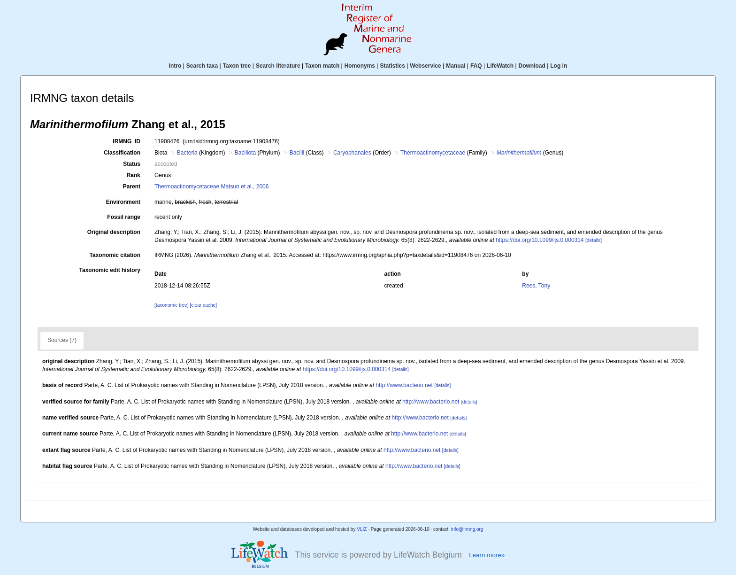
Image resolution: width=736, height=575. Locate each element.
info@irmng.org (467, 529)
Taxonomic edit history (109, 270)
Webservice (425, 65)
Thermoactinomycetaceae (432, 152)
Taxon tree (237, 65)
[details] (593, 240)
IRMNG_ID (126, 141)
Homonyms (360, 65)
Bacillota (245, 152)
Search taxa (202, 65)
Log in (558, 65)
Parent (131, 186)
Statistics (392, 65)
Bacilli (297, 152)
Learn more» (487, 555)
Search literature (278, 65)
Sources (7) (62, 340)
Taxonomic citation (115, 255)
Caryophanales (352, 152)
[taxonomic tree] (171, 305)
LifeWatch (500, 65)
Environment (123, 202)
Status (131, 164)
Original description (113, 232)
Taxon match (322, 65)
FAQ (476, 65)
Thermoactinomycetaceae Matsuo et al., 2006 (211, 186)
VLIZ (362, 529)
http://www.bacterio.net (404, 385)
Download (532, 65)
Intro (175, 65)
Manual (455, 65)
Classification (122, 152)
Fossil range (123, 217)
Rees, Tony (536, 285)
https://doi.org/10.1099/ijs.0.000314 (539, 240)
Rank (133, 175)
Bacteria (187, 152)
